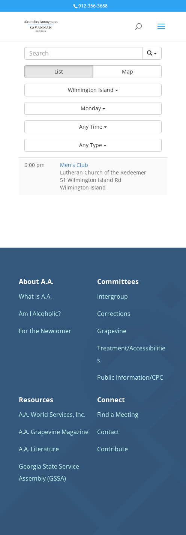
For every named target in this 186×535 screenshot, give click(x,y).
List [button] (58, 71)
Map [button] (127, 71)
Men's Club (74, 164)
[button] (93, 90)
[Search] (83, 53)
